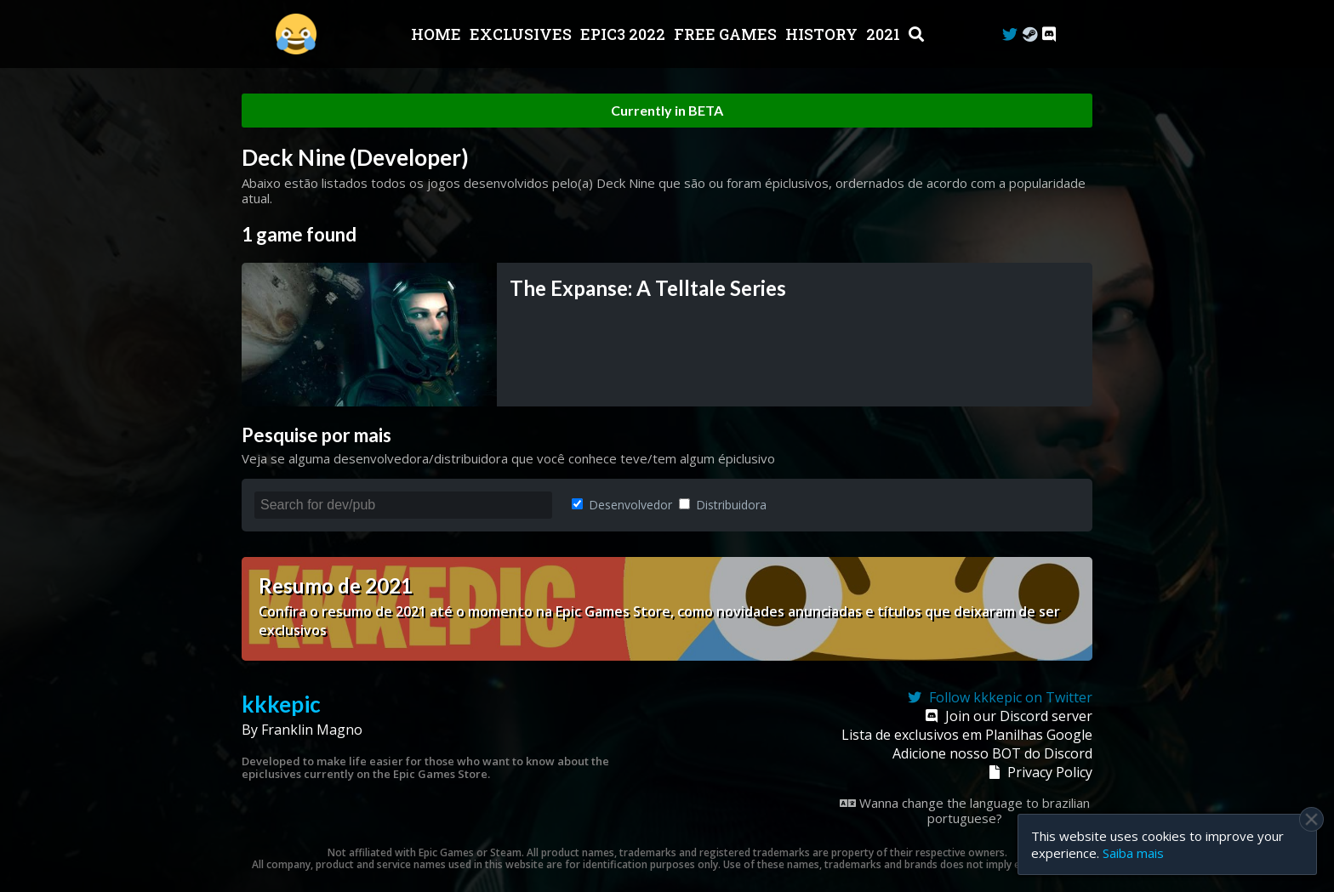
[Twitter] (1010, 34)
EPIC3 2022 (624, 34)
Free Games (727, 34)
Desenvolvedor (622, 505)
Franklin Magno (311, 729)
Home (438, 34)
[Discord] (1049, 34)
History (823, 34)
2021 (885, 34)
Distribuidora (723, 505)
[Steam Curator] (1030, 34)
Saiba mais (1133, 852)
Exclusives (522, 34)
